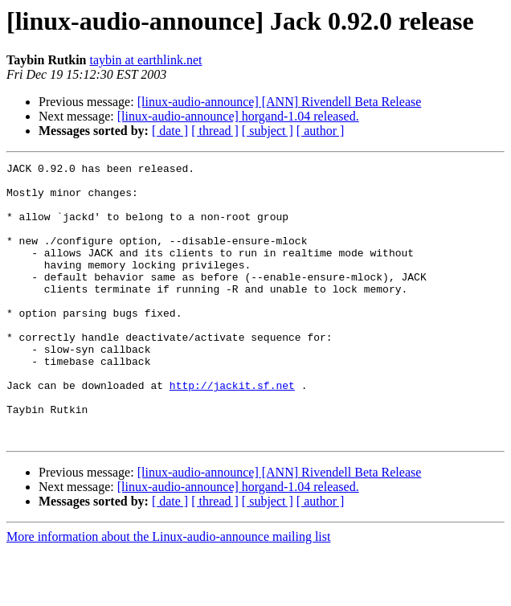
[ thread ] (215, 130)
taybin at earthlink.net (145, 60)
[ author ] (320, 130)
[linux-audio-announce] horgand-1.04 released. (238, 116)
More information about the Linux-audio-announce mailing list (168, 592)
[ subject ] (267, 130)
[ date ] (170, 130)
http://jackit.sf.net (232, 431)
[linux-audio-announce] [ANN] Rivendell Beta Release (279, 102)
